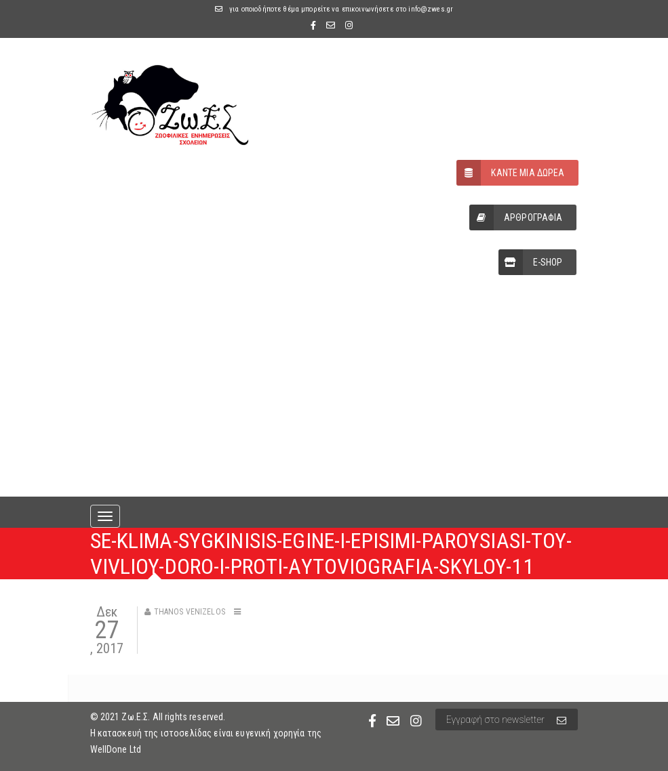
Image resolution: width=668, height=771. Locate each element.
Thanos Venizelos (189, 612)
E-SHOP (530, 262)
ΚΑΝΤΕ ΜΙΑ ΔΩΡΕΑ (510, 173)
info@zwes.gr (430, 9)
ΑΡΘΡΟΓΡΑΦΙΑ (516, 217)
